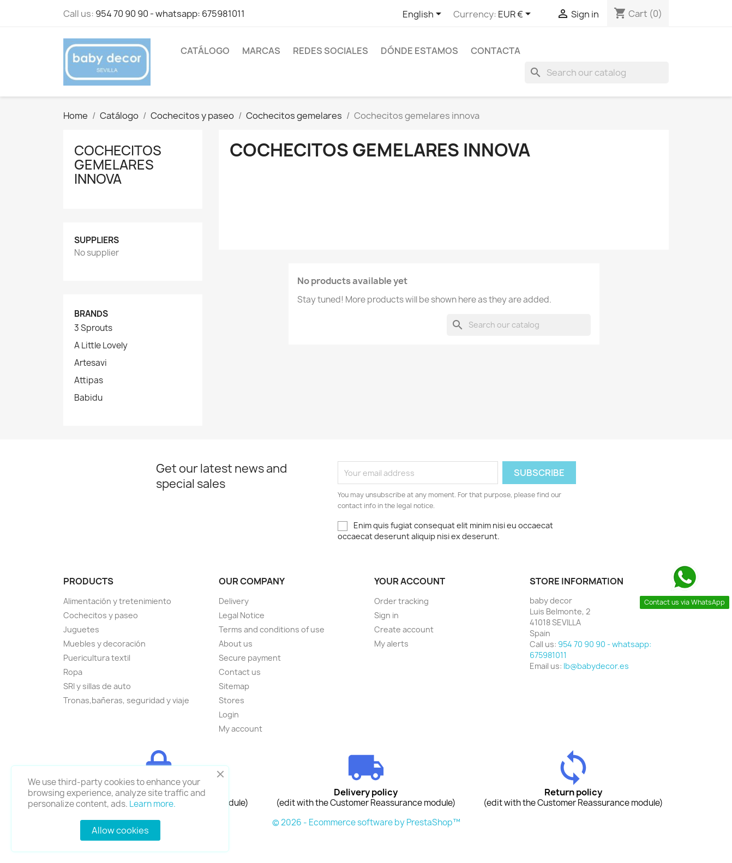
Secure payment (250, 658)
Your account (409, 581)
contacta (495, 51)
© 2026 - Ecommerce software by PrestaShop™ (366, 822)
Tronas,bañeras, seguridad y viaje (126, 700)
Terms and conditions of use (272, 629)
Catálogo (205, 51)
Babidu (88, 398)
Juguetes (81, 629)
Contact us (240, 672)
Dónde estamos (419, 51)
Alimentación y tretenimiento (117, 601)
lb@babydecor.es (596, 666)
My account (240, 728)
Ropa (72, 672)
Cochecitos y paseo (100, 615)
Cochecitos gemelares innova (117, 165)
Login (229, 714)
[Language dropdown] (424, 14)
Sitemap (234, 686)
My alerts (391, 643)
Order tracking (401, 601)
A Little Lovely (101, 345)
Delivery (234, 601)
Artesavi (90, 363)
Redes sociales (330, 51)
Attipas (88, 380)
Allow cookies (120, 830)
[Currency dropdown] (516, 14)
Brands (91, 313)
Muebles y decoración (104, 643)
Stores (231, 700)
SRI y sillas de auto (97, 686)
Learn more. (152, 804)
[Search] (597, 72)
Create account (404, 629)
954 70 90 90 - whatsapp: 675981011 (170, 14)
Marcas (261, 51)
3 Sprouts (93, 328)
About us (236, 643)
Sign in (386, 615)
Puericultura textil (96, 658)
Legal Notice (242, 615)
